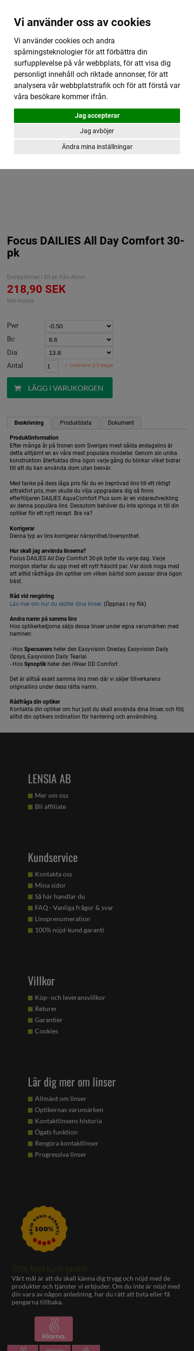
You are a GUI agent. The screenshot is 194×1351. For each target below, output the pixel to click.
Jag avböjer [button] (97, 131)
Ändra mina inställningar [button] (97, 146)
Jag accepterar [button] (97, 115)
